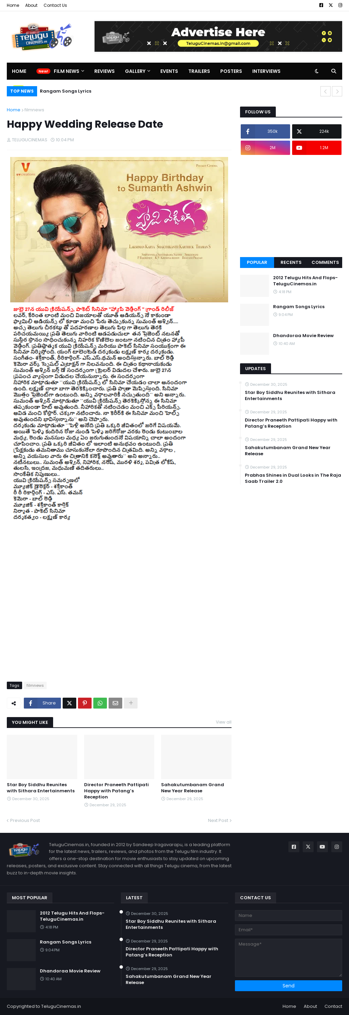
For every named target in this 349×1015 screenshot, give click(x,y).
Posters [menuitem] (231, 71)
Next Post (218, 820)
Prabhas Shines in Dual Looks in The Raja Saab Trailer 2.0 (293, 478)
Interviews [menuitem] (266, 71)
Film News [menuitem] (66, 71)
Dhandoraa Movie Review (303, 336)
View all (224, 722)
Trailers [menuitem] (199, 71)
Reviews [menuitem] (104, 71)
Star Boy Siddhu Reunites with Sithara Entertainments (41, 788)
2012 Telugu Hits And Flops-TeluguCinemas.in (305, 281)
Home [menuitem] (19, 71)
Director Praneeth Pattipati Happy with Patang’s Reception (116, 791)
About (31, 5)
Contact (333, 1006)
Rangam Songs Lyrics (65, 91)
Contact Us (55, 5)
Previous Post (25, 820)
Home (13, 5)
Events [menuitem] (169, 71)
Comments (325, 262)
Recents (291, 262)
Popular (257, 262)
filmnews (34, 110)
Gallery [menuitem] (135, 71)
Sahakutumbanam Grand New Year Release (192, 788)
